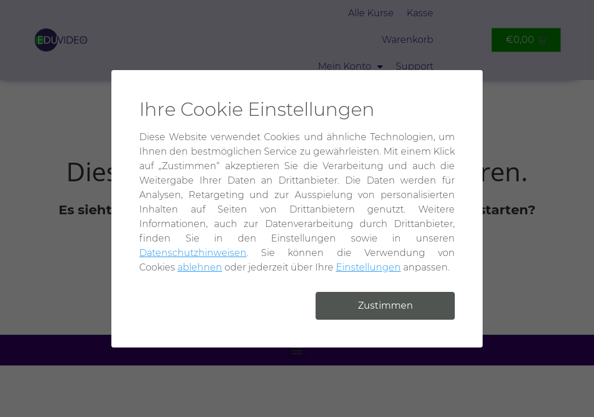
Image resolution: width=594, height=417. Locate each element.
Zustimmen (385, 305)
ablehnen (200, 267)
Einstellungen (368, 267)
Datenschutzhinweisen (193, 252)
